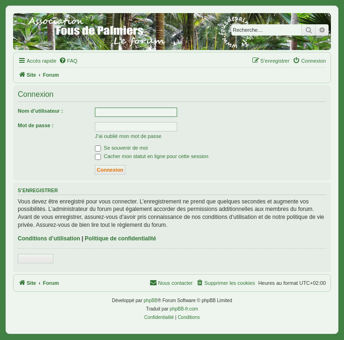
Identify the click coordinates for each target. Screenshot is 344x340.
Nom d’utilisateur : (40, 111)
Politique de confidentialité (120, 238)
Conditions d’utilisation (49, 238)
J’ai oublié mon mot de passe (128, 136)
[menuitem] (68, 60)
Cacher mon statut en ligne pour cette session (151, 156)
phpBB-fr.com (184, 308)
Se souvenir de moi (121, 148)
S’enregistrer (35, 258)
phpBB (150, 300)
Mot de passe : (35, 125)
